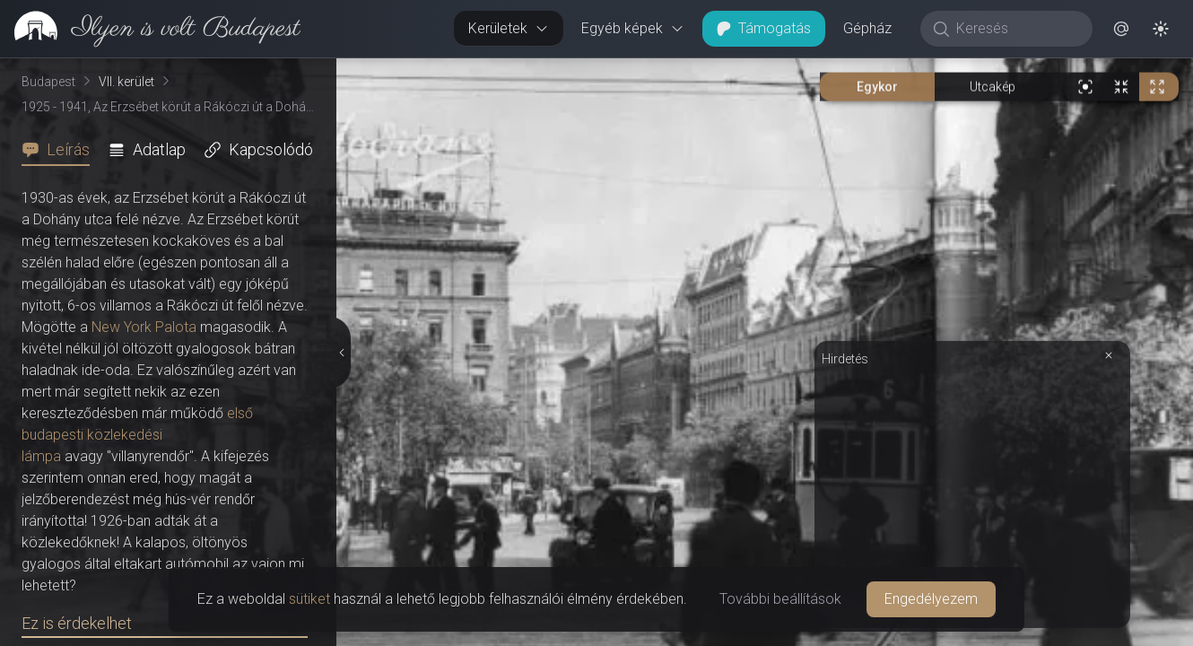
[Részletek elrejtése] (340, 352)
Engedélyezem (931, 598)
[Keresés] (1016, 28)
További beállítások (780, 598)
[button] (1121, 29)
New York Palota (143, 327)
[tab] (61, 150)
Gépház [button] (867, 28)
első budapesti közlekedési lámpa (137, 435)
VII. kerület (126, 81)
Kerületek (508, 28)
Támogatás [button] (764, 28)
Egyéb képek (632, 28)
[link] (150, 28)
